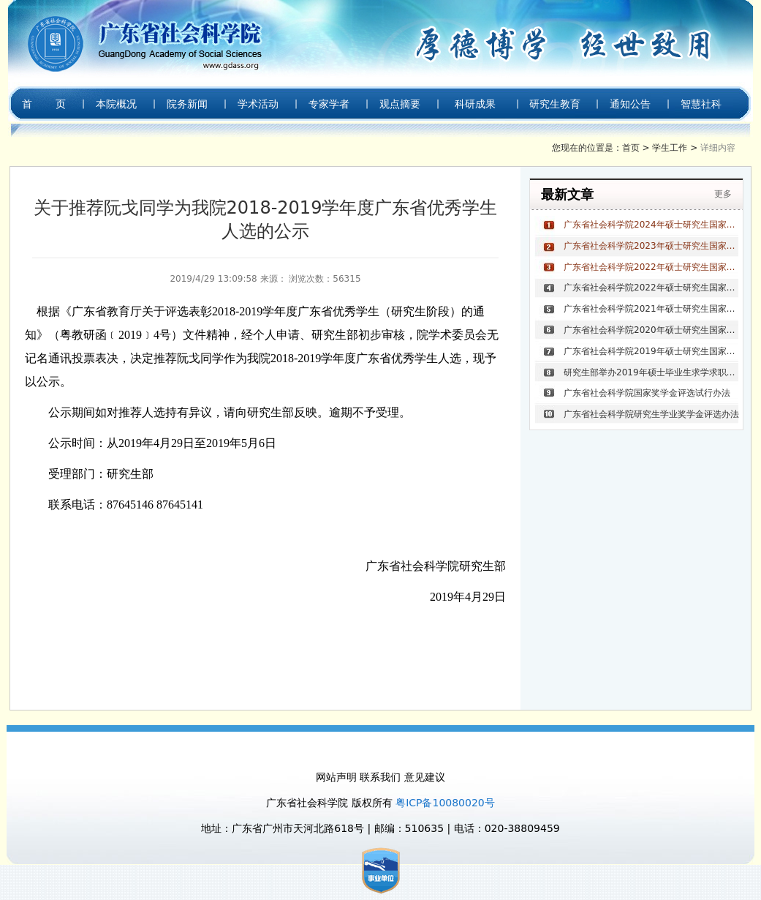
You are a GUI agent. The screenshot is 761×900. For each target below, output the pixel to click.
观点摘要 (399, 104)
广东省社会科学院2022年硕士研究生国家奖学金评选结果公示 (651, 267)
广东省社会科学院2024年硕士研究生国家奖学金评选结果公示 (651, 225)
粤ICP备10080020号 (445, 803)
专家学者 (328, 104)
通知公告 (630, 104)
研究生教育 (554, 104)
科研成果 (475, 104)
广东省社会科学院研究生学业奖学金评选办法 (651, 414)
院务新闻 (187, 104)
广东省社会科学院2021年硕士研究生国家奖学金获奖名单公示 (651, 309)
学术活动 (258, 104)
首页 (631, 148)
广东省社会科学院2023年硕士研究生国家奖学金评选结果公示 (651, 246)
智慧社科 (701, 104)
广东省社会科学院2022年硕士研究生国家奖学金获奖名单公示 (651, 287)
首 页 (43, 104)
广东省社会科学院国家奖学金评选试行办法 (647, 393)
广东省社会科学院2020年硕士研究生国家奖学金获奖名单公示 (651, 330)
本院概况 (116, 104)
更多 (723, 194)
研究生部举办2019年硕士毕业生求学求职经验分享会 (651, 372)
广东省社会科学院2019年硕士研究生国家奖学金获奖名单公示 (651, 351)
